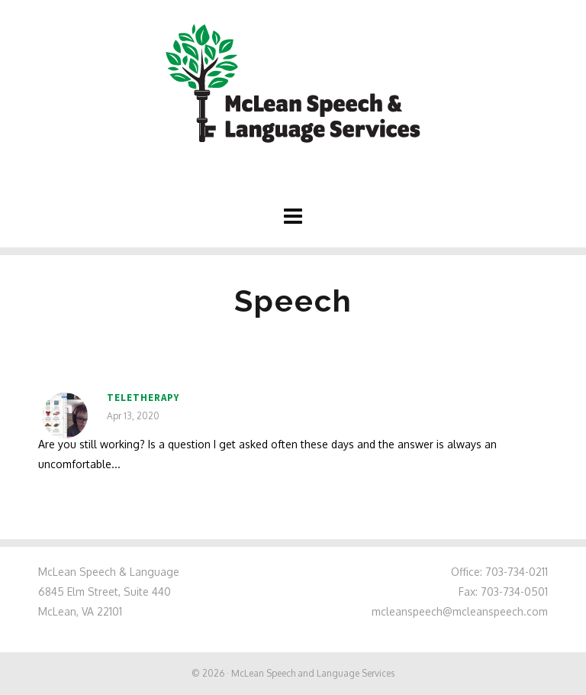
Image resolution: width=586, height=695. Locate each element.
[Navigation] (293, 215)
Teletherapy (143, 397)
